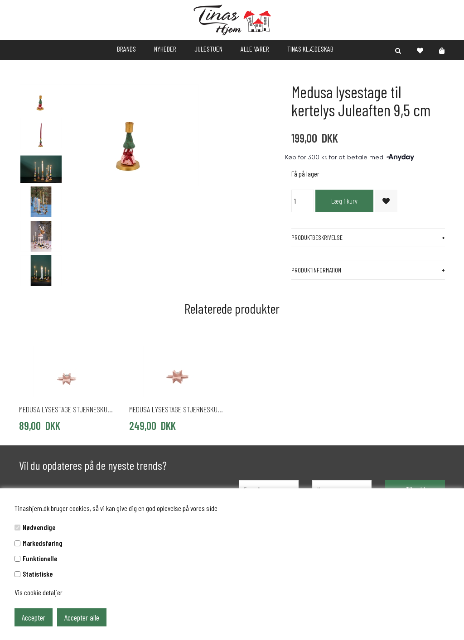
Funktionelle (40, 558)
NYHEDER (165, 48)
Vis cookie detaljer (38, 592)
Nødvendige (39, 527)
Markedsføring (43, 543)
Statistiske (38, 573)
